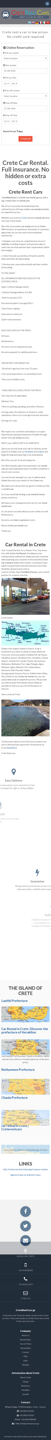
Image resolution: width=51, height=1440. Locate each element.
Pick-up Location (11, 53)
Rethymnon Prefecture (18, 1069)
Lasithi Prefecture (14, 1001)
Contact (25, 1352)
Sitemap (25, 1365)
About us (26, 1335)
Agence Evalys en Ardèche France (25, 1175)
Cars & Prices (25, 1344)
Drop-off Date (10, 103)
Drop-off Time (10, 115)
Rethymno (25, 1386)
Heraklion (28, 451)
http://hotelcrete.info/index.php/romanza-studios (25, 1169)
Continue (25, 139)
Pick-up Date (9, 65)
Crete (24, 218)
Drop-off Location (11, 90)
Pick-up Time (9, 77)
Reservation (25, 1348)
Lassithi (25, 1394)
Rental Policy (25, 1339)
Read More (12, 748)
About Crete (25, 1377)
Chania (40, 451)
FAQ (25, 1356)
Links (25, 1360)
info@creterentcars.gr (29, 1423)
